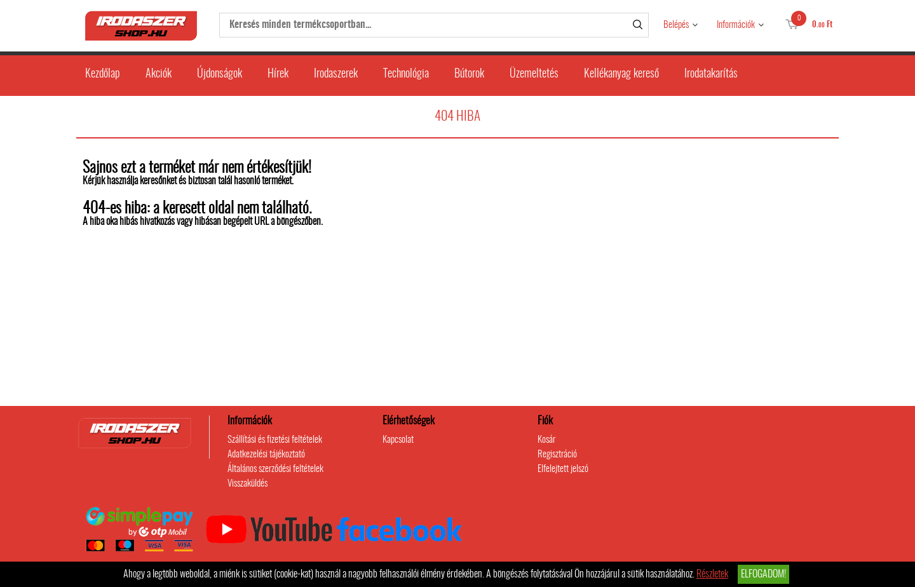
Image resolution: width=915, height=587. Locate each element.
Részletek (712, 574)
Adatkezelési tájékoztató (266, 454)
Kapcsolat (398, 440)
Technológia (406, 74)
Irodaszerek (336, 74)
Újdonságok (219, 74)
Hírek (278, 74)
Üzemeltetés (534, 74)
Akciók (159, 74)
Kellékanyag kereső (621, 74)
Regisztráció (557, 454)
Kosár (546, 440)
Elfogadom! (763, 574)
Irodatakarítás (711, 74)
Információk (736, 25)
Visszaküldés (247, 484)
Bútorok (469, 74)
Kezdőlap (102, 74)
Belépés (676, 25)
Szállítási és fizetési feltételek (274, 440)
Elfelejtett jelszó (563, 469)
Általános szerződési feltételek (275, 469)
